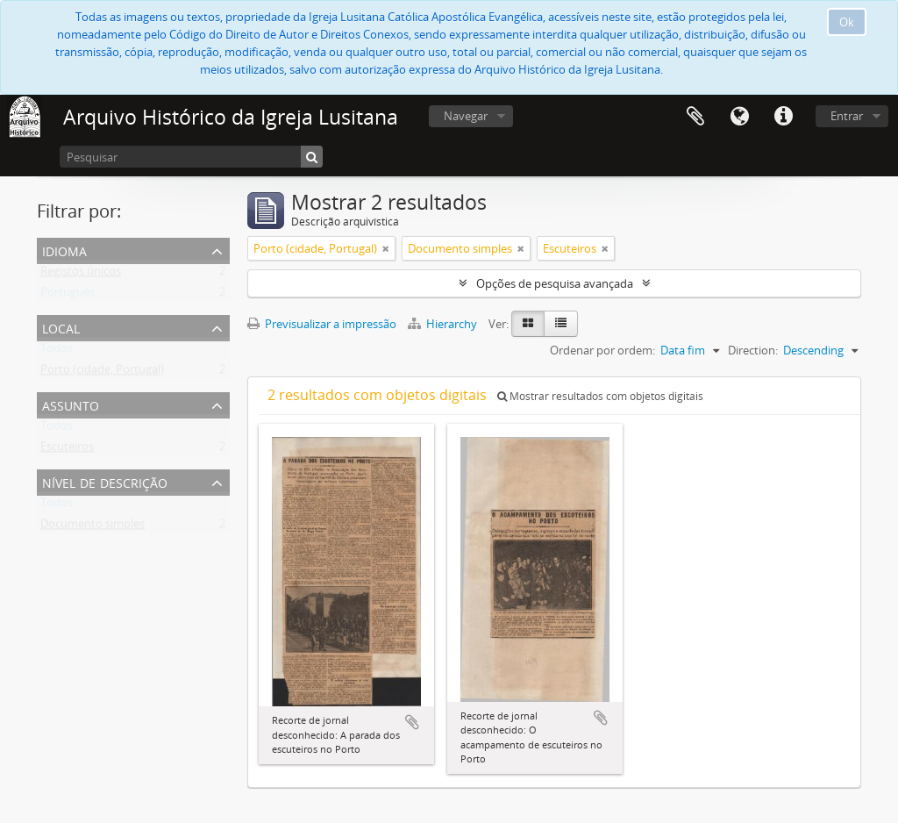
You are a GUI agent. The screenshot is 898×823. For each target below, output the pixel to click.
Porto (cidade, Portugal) (102, 373)
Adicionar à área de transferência (412, 722)
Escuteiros (67, 450)
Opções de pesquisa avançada (554, 283)
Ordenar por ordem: (602, 350)
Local (61, 327)
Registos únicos (80, 275)
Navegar (466, 116)
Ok (846, 22)
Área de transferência (695, 117)
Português (67, 296)
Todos (56, 352)
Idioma (739, 117)
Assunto (70, 404)
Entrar (846, 116)
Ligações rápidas (783, 117)
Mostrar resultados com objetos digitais (600, 396)
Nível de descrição (104, 481)
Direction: (753, 350)
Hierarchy (444, 324)
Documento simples (92, 527)
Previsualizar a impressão (321, 324)
